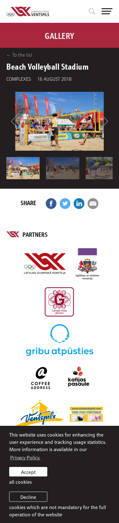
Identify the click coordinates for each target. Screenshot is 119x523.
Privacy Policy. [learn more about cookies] (25, 457)
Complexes (18, 78)
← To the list (19, 54)
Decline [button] (28, 497)
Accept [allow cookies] (28, 472)
